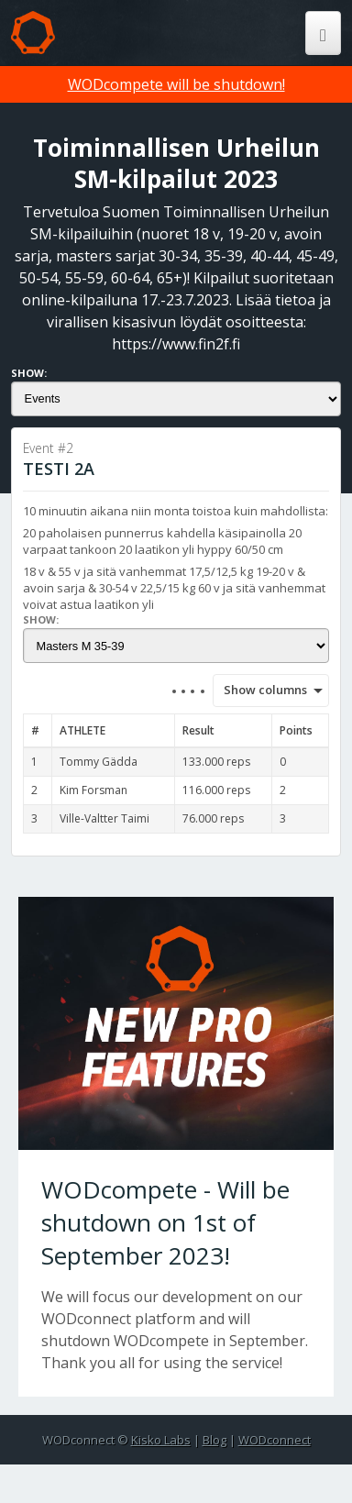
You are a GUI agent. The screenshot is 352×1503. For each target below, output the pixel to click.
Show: (29, 373)
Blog (214, 1439)
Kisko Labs (161, 1439)
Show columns (259, 689)
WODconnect (274, 1439)
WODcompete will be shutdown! (176, 84)
